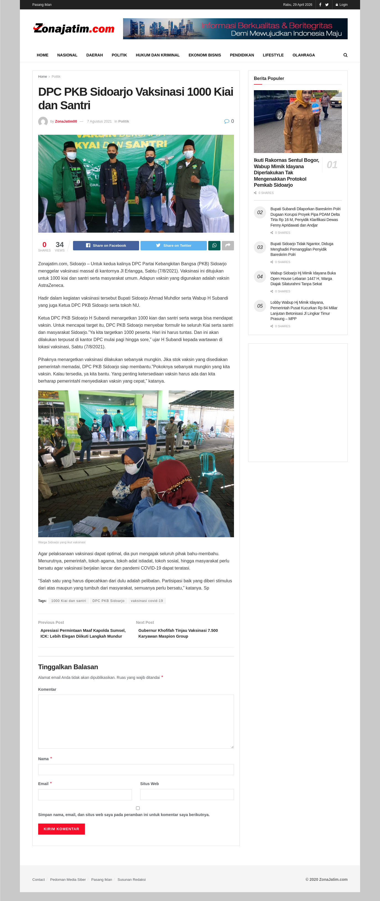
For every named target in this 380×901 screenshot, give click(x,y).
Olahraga (304, 55)
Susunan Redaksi (132, 888)
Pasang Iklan (41, 5)
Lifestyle (273, 55)
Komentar (47, 698)
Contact (38, 888)
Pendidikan (242, 55)
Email (45, 793)
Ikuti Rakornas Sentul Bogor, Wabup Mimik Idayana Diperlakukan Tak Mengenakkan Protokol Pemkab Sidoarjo (286, 172)
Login (342, 5)
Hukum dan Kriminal (158, 55)
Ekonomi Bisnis (205, 55)
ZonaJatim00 (66, 121)
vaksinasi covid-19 (147, 602)
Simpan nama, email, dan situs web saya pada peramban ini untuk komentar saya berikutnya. (124, 823)
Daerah (94, 55)
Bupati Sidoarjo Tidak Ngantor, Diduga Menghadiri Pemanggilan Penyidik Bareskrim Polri (301, 249)
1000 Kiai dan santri (68, 602)
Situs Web (149, 792)
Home (42, 55)
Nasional (67, 55)
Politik (119, 55)
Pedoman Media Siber (68, 888)
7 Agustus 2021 (99, 121)
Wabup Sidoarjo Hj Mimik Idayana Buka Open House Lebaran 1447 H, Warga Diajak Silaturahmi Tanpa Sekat (303, 278)
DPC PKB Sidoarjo (109, 602)
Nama (45, 768)
